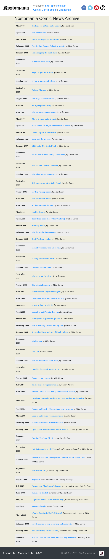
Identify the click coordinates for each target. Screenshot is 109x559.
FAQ (39, 553)
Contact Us (25, 553)
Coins (36, 9)
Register (61, 5)
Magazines (64, 9)
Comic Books (49, 9)
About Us (9, 553)
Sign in (49, 5)
